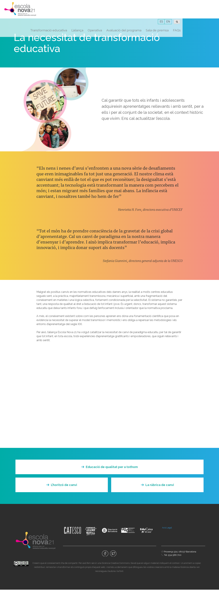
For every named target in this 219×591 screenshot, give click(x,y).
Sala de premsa (193, 12)
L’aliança (114, 12)
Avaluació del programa (160, 12)
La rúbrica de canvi (159, 486)
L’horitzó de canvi (64, 486)
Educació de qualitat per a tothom (112, 468)
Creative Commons (120, 564)
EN (204, 3)
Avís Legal (167, 529)
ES (198, 3)
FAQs (213, 12)
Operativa (131, 12)
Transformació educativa (85, 12)
